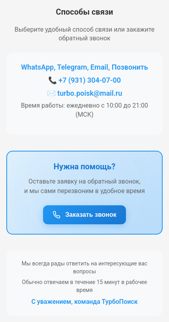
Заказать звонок (84, 215)
